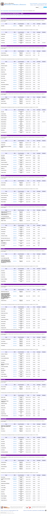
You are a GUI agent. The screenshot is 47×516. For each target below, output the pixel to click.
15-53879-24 (15, 220)
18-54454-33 (15, 214)
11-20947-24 (15, 339)
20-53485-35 (15, 403)
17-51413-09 (15, 212)
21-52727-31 (15, 245)
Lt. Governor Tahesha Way (42, 3)
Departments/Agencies (12, 510)
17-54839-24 (15, 42)
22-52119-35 (15, 216)
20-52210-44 (15, 111)
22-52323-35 (15, 468)
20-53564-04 (15, 341)
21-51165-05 (15, 466)
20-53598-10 (15, 218)
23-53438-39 (15, 101)
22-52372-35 (15, 193)
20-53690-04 (15, 142)
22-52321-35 (15, 233)
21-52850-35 (15, 407)
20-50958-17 (15, 360)
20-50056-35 (15, 65)
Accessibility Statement (41, 510)
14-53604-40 (15, 99)
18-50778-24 (15, 261)
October (22, 15)
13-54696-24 (15, 397)
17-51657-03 (15, 370)
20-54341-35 (15, 86)
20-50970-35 (15, 445)
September (19, 15)
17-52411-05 (15, 164)
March (7, 15)
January (2, 15)
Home (1, 10)
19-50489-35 (15, 321)
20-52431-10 (15, 197)
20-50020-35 (15, 199)
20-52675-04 (15, 376)
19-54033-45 (15, 443)
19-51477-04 (15, 374)
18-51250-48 (15, 231)
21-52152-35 (15, 500)
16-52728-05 (15, 345)
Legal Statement (34, 510)
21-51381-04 (15, 489)
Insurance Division (5, 10)
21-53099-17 (15, 227)
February (4, 15)
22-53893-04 (15, 119)
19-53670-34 (15, 441)
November (25, 15)
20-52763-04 (15, 117)
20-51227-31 (15, 55)
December (28, 15)
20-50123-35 (15, 84)
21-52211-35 (15, 172)
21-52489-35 (15, 155)
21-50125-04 (15, 317)
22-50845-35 (15, 80)
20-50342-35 (15, 491)
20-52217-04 (15, 413)
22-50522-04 (15, 487)
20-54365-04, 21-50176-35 (14, 479)
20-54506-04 (15, 477)
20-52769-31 (15, 195)
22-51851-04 (15, 368)
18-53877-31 (15, 319)
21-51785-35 (15, 160)
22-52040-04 (15, 229)
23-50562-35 (15, 36)
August (17, 15)
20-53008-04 (15, 168)
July (14, 15)
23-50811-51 (15, 270)
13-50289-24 (15, 115)
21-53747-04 (15, 386)
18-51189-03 (15, 103)
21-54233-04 (15, 405)
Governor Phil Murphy (33, 3)
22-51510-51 (15, 162)
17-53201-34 (15, 170)
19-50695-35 (15, 364)
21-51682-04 (15, 130)
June (12, 15)
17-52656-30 (15, 439)
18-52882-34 (15, 63)
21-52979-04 (15, 315)
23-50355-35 (15, 464)
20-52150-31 (15, 323)
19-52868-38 (15, 401)
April (9, 15)
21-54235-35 (15, 76)
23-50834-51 (15, 82)
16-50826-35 (15, 132)
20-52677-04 (15, 366)
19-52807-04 (15, 415)
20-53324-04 (15, 240)
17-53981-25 (15, 237)
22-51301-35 (15, 40)
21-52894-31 (15, 235)
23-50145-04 (15, 327)
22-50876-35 (15, 78)
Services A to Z (6, 510)
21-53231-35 (15, 281)
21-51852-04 (15, 362)
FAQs (17, 510)
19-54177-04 (15, 300)
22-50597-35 (15, 25)
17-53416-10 (15, 38)
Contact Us (25, 510)
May (11, 15)
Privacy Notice (29, 510)
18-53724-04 (15, 166)
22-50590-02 (15, 291)
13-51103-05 (15, 462)
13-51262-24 (15, 426)
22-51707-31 (15, 243)
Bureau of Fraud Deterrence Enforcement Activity (15, 10)
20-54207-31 (15, 272)
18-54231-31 (15, 325)
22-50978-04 (15, 88)
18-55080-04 (15, 399)
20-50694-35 (15, 313)
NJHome (2, 510)
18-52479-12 (15, 358)
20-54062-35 (15, 485)
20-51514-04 (15, 372)
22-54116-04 (15, 343)
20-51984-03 (15, 201)
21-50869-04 (15, 34)
